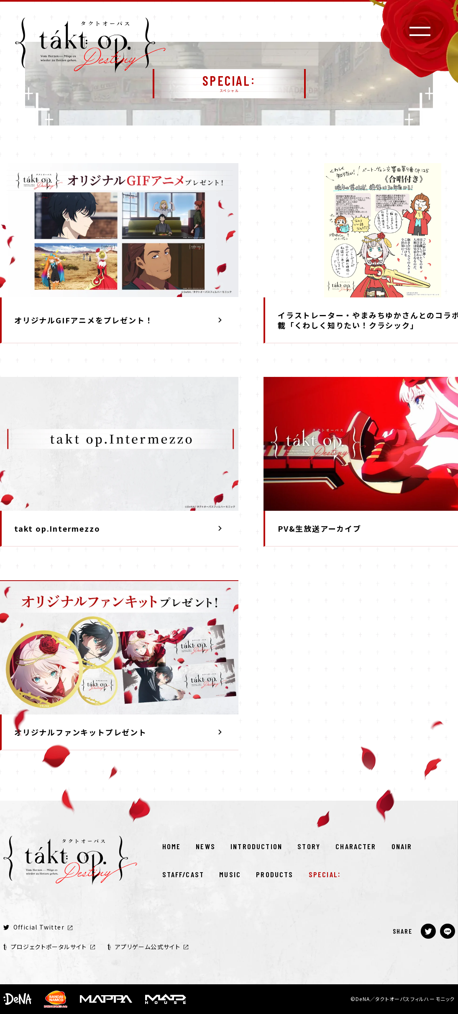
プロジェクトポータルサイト (49, 946)
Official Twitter (37, 927)
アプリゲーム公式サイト (147, 946)
